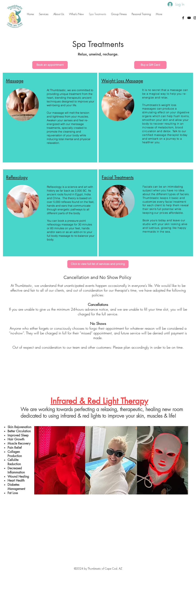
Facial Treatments (118, 177)
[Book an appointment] (50, 65)
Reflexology (17, 177)
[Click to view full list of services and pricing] (97, 264)
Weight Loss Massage (122, 80)
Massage (14, 80)
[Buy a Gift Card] (150, 65)
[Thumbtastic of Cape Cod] (189, 18)
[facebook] (183, 18)
